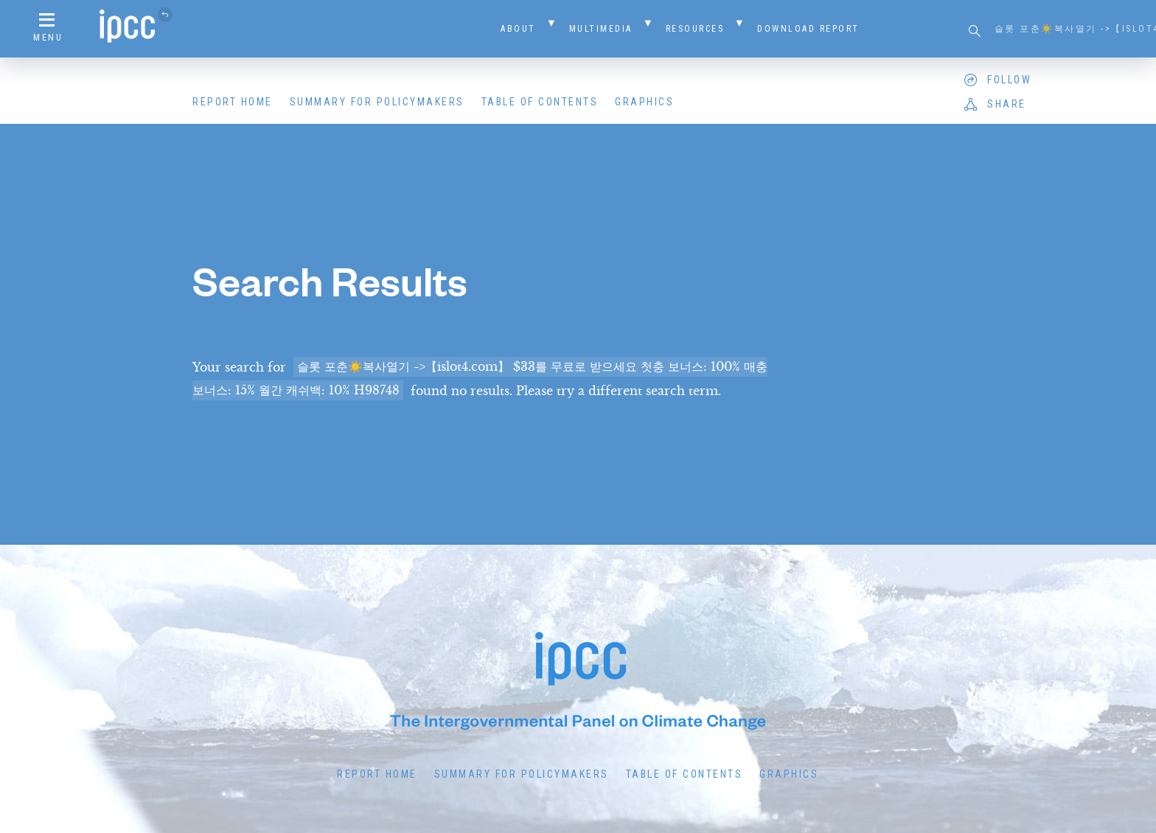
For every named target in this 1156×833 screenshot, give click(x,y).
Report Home (232, 102)
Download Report (808, 29)
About (518, 29)
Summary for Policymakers (377, 102)
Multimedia (601, 29)
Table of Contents (540, 102)
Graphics (644, 102)
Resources (695, 29)
